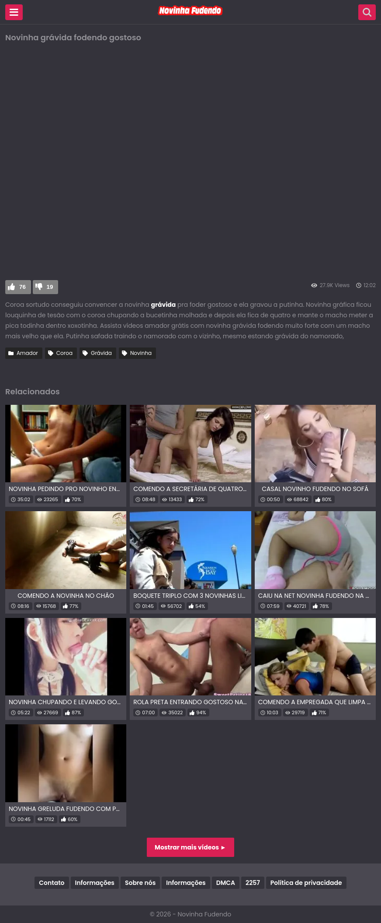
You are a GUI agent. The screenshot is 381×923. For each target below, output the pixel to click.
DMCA (225, 882)
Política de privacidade (306, 882)
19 (50, 287)
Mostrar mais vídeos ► (190, 847)
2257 (253, 882)
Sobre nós (140, 882)
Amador (27, 353)
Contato (51, 882)
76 (22, 287)
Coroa (64, 353)
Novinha (141, 353)
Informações (94, 882)
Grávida (101, 353)
